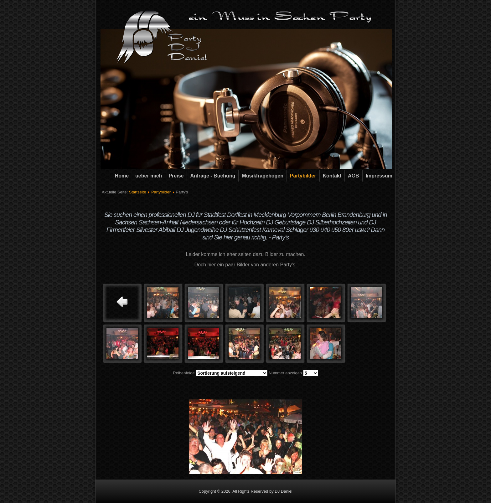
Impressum (379, 175)
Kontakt (332, 175)
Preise (175, 175)
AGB (353, 175)
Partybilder (303, 175)
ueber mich (148, 175)
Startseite (137, 192)
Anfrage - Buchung (212, 175)
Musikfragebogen (262, 175)
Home (122, 175)
